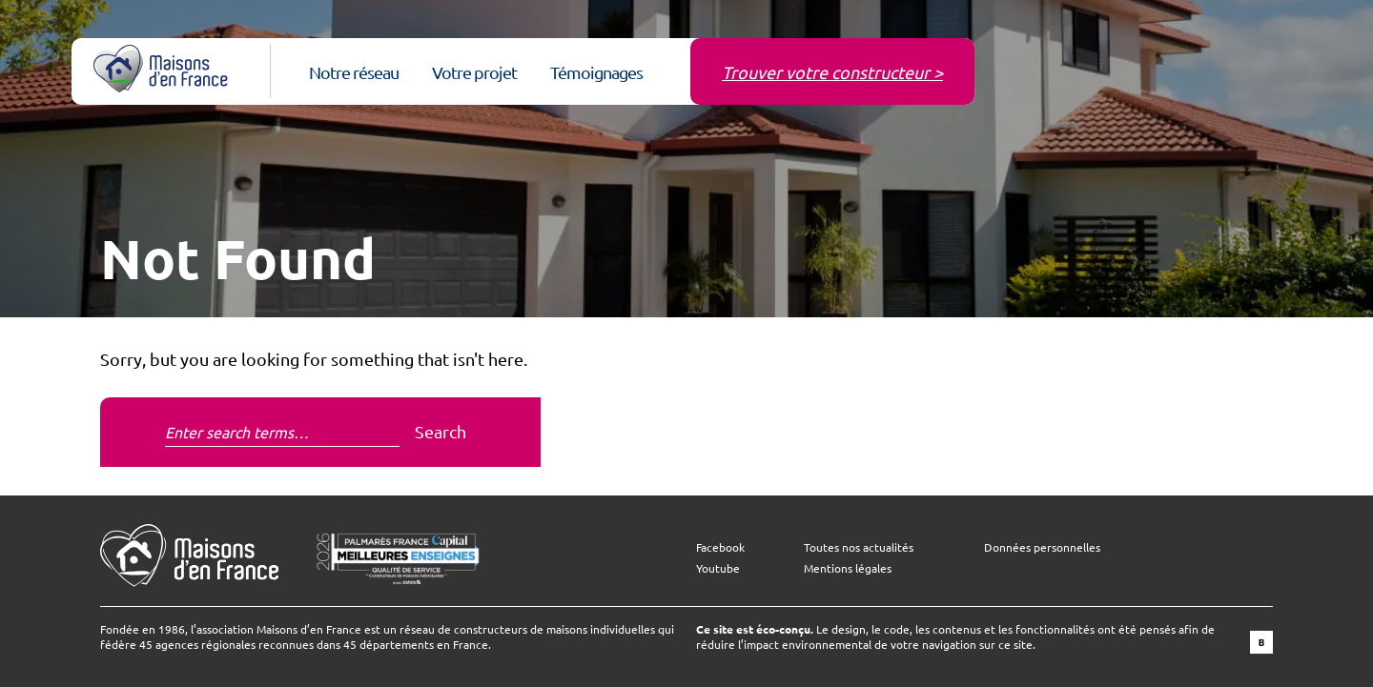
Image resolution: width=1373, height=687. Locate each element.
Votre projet (474, 72)
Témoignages (596, 72)
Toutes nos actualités (858, 547)
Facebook (720, 547)
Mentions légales (847, 568)
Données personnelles (1042, 547)
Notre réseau (354, 72)
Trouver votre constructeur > (832, 72)
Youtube (718, 568)
